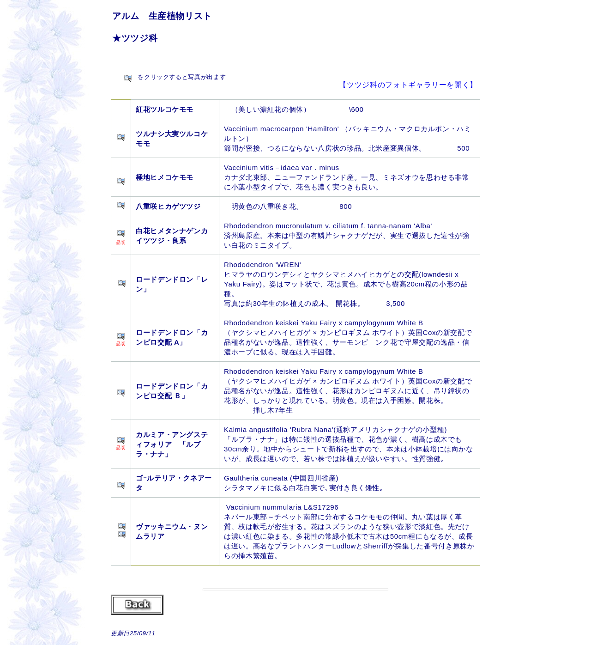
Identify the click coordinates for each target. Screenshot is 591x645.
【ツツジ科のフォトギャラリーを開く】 (408, 85)
